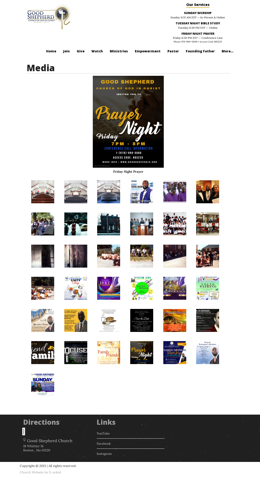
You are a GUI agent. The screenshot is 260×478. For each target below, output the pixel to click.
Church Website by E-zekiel (40, 472)
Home (51, 51)
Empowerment (148, 51)
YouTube (103, 433)
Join (66, 51)
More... (227, 51)
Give (81, 51)
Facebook (104, 443)
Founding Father (200, 51)
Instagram (104, 454)
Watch (97, 51)
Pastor (173, 51)
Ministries (119, 51)
